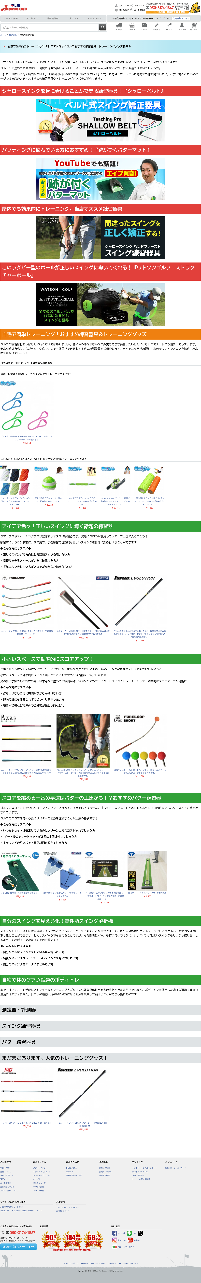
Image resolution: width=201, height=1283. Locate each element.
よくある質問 (139, 10)
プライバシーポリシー (69, 1263)
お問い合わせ (139, 5)
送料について (5, 1172)
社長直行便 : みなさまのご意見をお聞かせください (21, 1210)
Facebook (118, 1233)
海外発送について (7, 1187)
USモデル (36, 1179)
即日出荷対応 (71, 1168)
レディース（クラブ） (42, 1172)
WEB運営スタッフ (63, 1211)
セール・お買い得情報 (141, 1179)
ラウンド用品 (38, 1187)
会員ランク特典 (105, 1172)
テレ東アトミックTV (140, 1172)
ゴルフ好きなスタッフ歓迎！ (67, 1207)
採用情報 (84, 1263)
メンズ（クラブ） (40, 1168)
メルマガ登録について (9, 1190)
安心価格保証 (104, 1175)
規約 (102, 1263)
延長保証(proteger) (74, 1175)
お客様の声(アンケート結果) (11, 1207)
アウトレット (95, 18)
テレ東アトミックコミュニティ (144, 1168)
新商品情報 (53, 18)
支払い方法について (8, 1175)
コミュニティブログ (123, 1247)
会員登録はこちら (181, 18)
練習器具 (13, 35)
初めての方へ (124, 10)
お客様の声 (111, 1263)
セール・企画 (11, 18)
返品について (5, 1179)
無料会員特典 (104, 1168)
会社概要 (94, 1263)
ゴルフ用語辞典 (138, 1175)
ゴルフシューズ (39, 1183)
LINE (131, 1233)
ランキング (32, 18)
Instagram (119, 1240)
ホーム (3, 35)
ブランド (74, 18)
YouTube (134, 1240)
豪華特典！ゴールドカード (175, 1168)
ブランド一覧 (38, 1190)
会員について (124, 5)
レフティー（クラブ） (42, 1175)
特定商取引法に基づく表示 (129, 1263)
